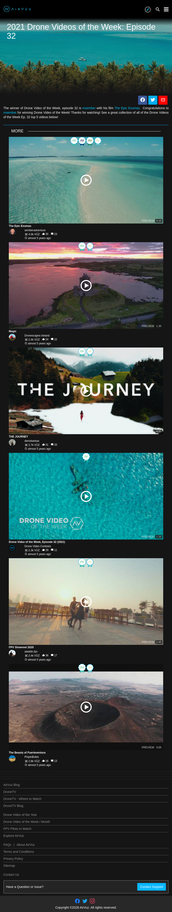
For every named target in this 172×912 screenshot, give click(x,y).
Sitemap (9, 865)
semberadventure (35, 230)
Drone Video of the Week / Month (26, 822)
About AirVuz (26, 845)
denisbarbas (32, 440)
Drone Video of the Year (20, 815)
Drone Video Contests (38, 546)
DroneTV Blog (13, 806)
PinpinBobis (32, 756)
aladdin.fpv (31, 651)
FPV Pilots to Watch (17, 829)
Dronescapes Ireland (37, 335)
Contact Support (151, 887)
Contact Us (11, 874)
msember (88, 108)
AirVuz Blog (11, 785)
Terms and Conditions (18, 851)
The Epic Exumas (127, 108)
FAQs (7, 845)
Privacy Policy (13, 858)
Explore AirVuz (13, 836)
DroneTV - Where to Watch (22, 799)
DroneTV (9, 792)
